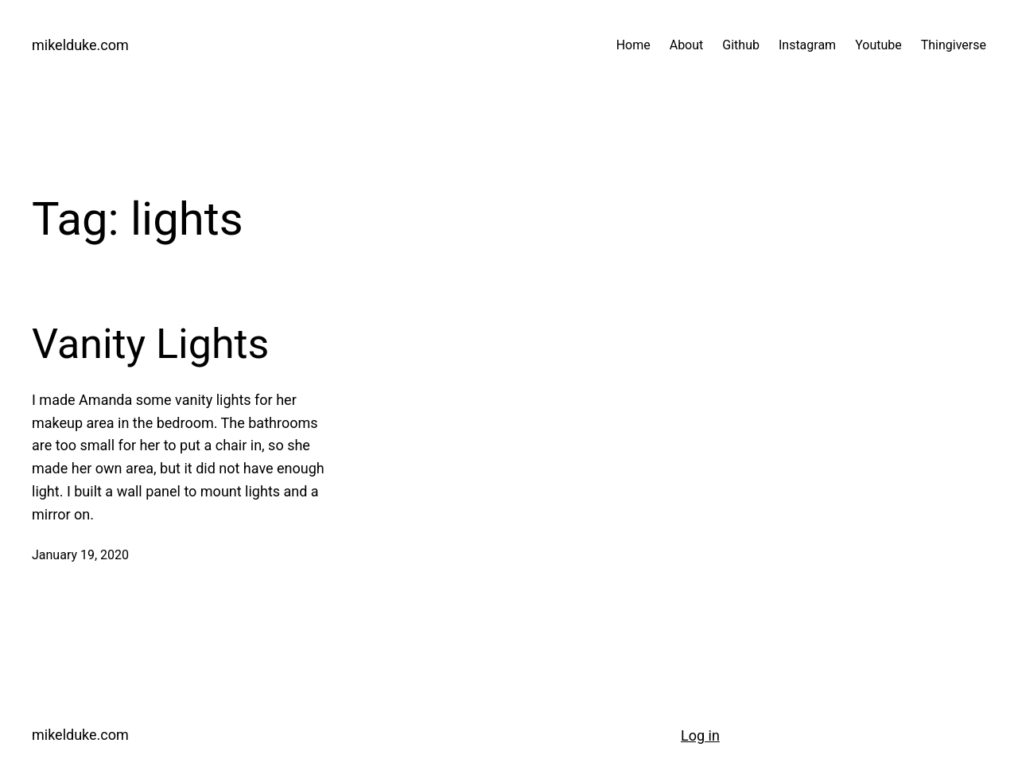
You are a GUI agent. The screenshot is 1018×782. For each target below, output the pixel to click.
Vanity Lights (150, 344)
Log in (700, 735)
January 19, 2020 (80, 554)
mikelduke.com (80, 45)
